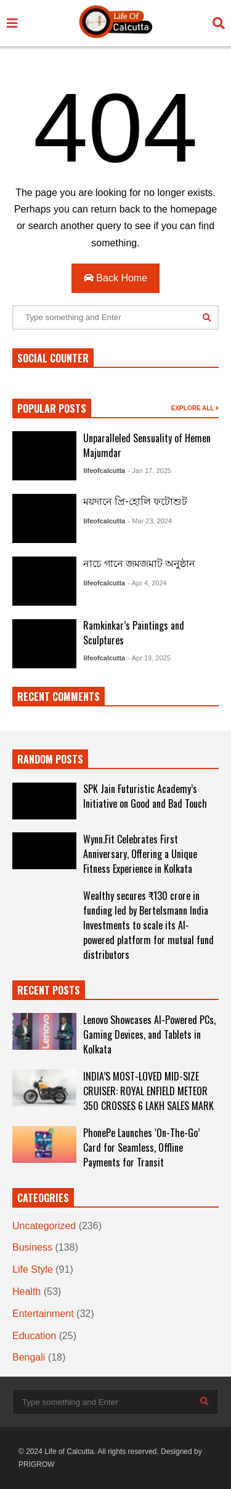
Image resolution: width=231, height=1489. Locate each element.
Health (26, 1291)
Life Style (32, 1269)
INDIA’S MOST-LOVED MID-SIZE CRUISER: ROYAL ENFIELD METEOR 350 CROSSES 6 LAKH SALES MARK (148, 1091)
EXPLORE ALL (195, 408)
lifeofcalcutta (104, 470)
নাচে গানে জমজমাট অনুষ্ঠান (139, 562)
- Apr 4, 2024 (147, 583)
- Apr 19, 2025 (149, 658)
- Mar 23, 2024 (150, 521)
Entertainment (43, 1313)
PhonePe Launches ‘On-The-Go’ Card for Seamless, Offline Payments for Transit (141, 1147)
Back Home (115, 278)
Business (32, 1247)
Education (34, 1336)
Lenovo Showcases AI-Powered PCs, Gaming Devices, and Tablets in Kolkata (149, 1034)
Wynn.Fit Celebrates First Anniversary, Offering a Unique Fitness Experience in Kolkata (140, 854)
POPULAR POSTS (51, 408)
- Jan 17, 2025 (149, 470)
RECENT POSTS (48, 990)
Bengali (28, 1357)
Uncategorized (44, 1226)
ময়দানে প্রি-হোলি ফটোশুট (135, 500)
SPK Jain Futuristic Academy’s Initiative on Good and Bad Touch (145, 796)
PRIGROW (36, 1464)
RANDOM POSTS (50, 759)
